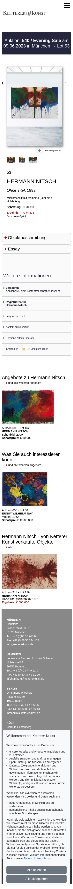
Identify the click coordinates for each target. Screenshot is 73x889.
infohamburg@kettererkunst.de (25, 678)
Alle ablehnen (36, 870)
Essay (14, 249)
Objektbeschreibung (27, 237)
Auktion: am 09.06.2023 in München (35, 43)
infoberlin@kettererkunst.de (23, 713)
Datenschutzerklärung (37, 858)
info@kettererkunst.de (20, 644)
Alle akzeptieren (37, 878)
